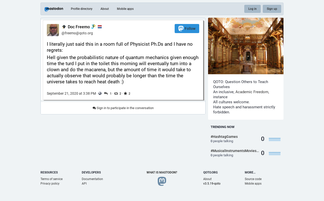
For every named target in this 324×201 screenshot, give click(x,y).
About (104, 9)
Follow (186, 28)
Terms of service (51, 179)
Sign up (272, 9)
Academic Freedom (251, 92)
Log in (252, 9)
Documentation (92, 179)
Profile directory (81, 9)
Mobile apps (125, 9)
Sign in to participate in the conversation (123, 108)
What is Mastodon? (162, 172)
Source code (253, 179)
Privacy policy (49, 183)
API (84, 183)
